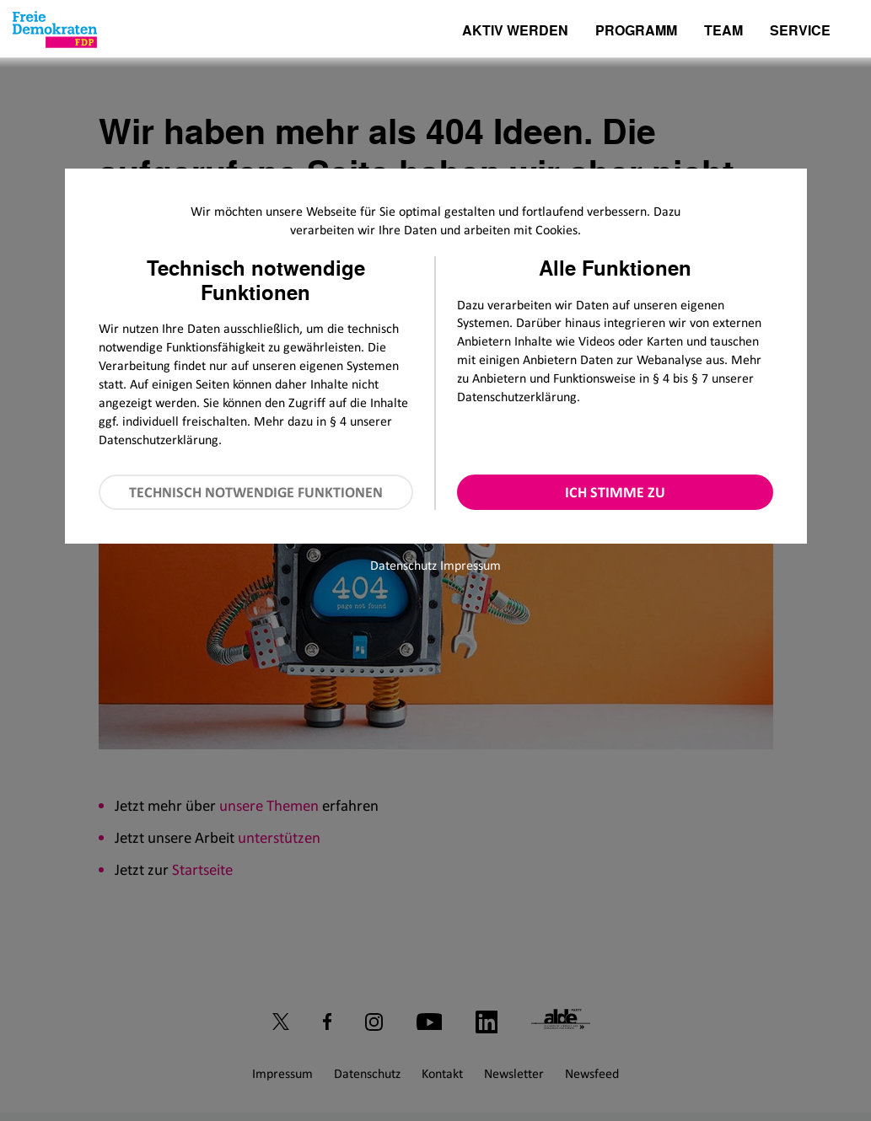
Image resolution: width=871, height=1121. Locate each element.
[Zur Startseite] (55, 29)
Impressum (470, 565)
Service (800, 32)
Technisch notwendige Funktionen (256, 492)
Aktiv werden (515, 32)
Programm (636, 32)
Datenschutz (403, 565)
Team (723, 32)
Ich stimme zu (615, 492)
